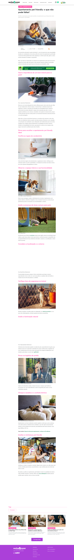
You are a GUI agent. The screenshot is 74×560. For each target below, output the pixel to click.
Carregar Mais (37, 539)
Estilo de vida (36, 2)
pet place (32, 235)
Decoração (30, 2)
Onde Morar (50, 2)
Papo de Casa (25, 2)
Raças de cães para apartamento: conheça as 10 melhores (37, 431)
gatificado (36, 352)
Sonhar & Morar (14, 1)
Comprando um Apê (43, 2)
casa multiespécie (43, 473)
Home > (21, 6)
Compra (12, 510)
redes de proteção (47, 311)
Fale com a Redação (51, 551)
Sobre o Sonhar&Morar (51, 549)
